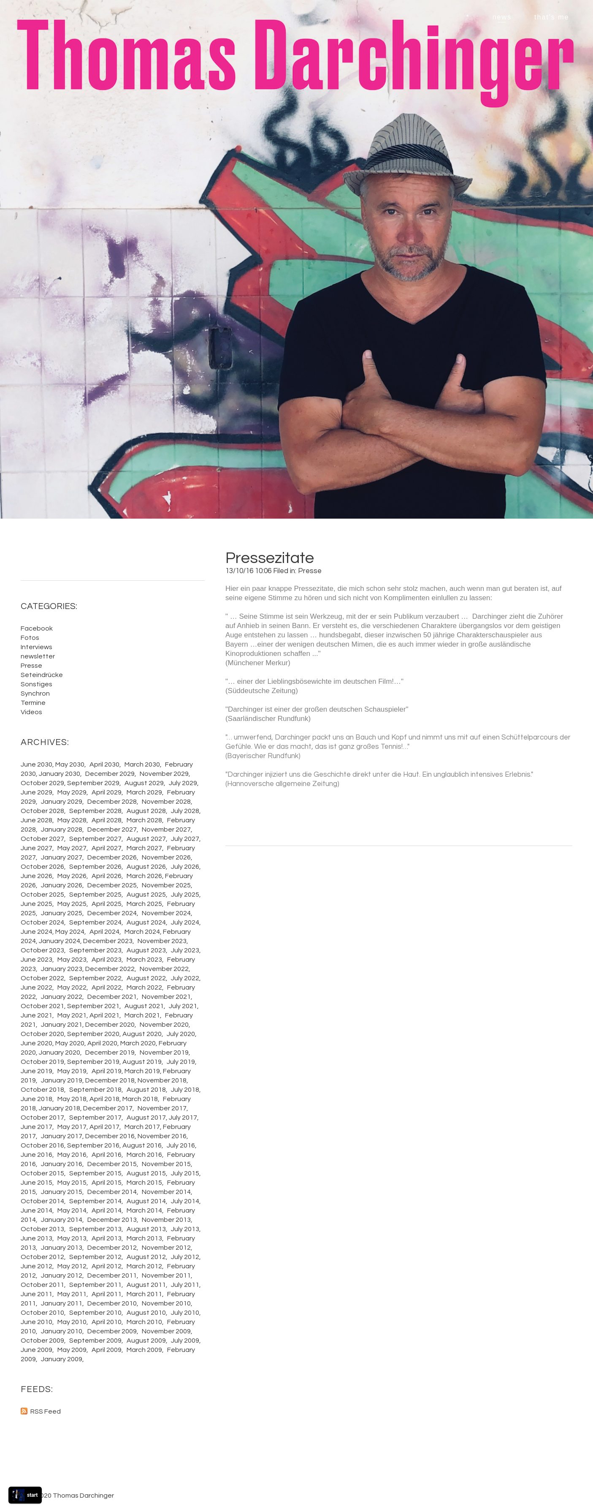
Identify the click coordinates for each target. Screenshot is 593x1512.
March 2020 (138, 1043)
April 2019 (107, 1071)
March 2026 (144, 876)
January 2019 (61, 1080)
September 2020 (93, 1034)
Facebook (37, 628)
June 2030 (36, 764)
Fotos (30, 637)
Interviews (36, 647)
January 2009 (61, 1359)
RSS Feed (45, 1411)
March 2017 (142, 1126)
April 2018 (104, 1099)
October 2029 (42, 783)
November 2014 (166, 1191)
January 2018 (59, 1108)
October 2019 (42, 1061)
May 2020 (69, 1043)
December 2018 (110, 1080)
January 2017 (61, 1136)
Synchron (35, 693)
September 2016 (93, 1145)
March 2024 (142, 931)
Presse (310, 571)
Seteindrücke (42, 675)
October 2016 (42, 1145)
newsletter (38, 656)
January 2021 (61, 1024)
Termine (33, 702)
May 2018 (72, 1099)
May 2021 (72, 1015)
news (502, 17)
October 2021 (42, 1006)
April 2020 (102, 1043)
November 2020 (164, 1024)
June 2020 (36, 1043)
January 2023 (61, 968)
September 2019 (93, 1061)
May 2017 (72, 1126)
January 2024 (59, 941)
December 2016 (110, 1136)
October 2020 (42, 1034)
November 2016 (162, 1136)
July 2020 (181, 1034)
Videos (31, 712)
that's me (551, 17)
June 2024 (36, 931)
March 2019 (142, 1071)
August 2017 (146, 1117)
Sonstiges (36, 684)
